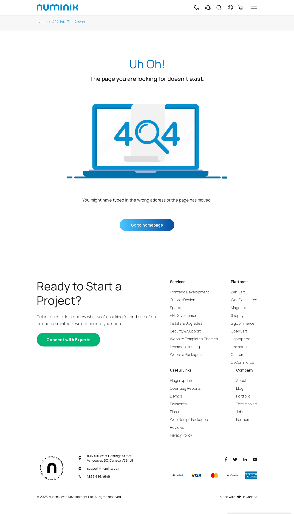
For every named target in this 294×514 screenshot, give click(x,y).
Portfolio (243, 396)
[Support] (208, 7)
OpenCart (239, 331)
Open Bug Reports (185, 388)
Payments (178, 403)
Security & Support (185, 331)
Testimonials (246, 403)
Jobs (240, 411)
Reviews (177, 427)
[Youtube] (255, 459)
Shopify (237, 315)
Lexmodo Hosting (185, 346)
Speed (175, 307)
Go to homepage (147, 225)
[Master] (214, 475)
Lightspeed (240, 338)
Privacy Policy (181, 435)
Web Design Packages (189, 419)
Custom (237, 354)
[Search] (219, 7)
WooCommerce (244, 299)
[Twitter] (235, 459)
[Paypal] (177, 475)
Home (42, 22)
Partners (243, 419)
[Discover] (232, 475)
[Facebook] (226, 459)
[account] (230, 7)
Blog (239, 388)
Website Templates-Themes (194, 338)
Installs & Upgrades (186, 323)
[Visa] (196, 475)
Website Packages (186, 354)
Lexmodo (239, 346)
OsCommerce (242, 362)
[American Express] (251, 475)
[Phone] (196, 7)
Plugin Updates (182, 380)
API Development (184, 315)
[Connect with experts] (68, 339)
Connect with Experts (68, 339)
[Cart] (240, 8)
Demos (176, 396)
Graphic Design (182, 299)
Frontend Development (189, 292)
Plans (174, 411)
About (241, 380)
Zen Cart (238, 292)
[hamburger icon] (254, 7)
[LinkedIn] (245, 459)
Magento (238, 307)
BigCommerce (242, 323)
